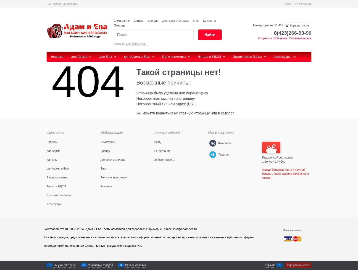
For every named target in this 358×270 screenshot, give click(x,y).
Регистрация (303, 4)
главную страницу (194, 113)
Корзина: (299, 25)
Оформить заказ (298, 265)
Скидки (139, 20)
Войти (288, 4)
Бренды (152, 20)
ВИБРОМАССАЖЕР (136, 44)
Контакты (209, 20)
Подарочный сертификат (278, 150)
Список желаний (135, 265)
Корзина (270, 265)
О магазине (122, 20)
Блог (196, 20)
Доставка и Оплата (175, 20)
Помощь (119, 25)
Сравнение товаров (100, 265)
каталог (227, 113)
